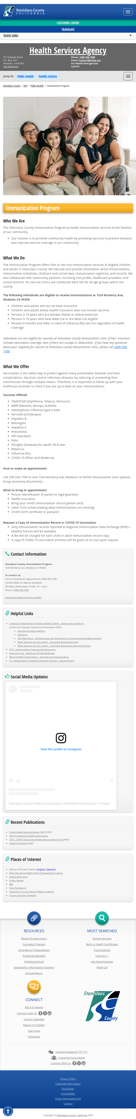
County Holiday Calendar (22, 895)
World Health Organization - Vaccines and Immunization (39, 657)
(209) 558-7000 (87, 57)
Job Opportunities (102, 961)
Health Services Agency (68, 50)
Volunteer (34, 1036)
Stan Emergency (17, 887)
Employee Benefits (34, 956)
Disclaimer (68, 1088)
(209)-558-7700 (21, 590)
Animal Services (102, 938)
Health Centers (48, 76)
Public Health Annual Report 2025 (27, 832)
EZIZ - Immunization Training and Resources (32, 649)
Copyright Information (68, 1083)
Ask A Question (34, 1007)
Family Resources (18, 876)
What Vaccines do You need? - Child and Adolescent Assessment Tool (54, 645)
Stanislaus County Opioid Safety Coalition (31, 891)
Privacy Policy (68, 1078)
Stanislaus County (11, 86)
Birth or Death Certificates (102, 944)
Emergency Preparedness (34, 950)
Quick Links (11, 35)
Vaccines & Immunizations (31, 631)
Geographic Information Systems (34, 967)
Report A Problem (34, 1025)
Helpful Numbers (18, 843)
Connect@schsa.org (90, 60)
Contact (68, 1103)
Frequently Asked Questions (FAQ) (23, 597)
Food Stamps (102, 950)
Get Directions (10, 66)
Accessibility (68, 1093)
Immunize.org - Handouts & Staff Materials (32, 653)
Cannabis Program (34, 944)
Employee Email (34, 961)
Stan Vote (34, 1031)
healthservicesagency (82, 803)
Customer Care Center (71, 1058)
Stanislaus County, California (72, 1115)
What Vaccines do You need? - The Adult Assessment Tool (48, 642)
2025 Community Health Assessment (28, 835)
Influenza (22, 634)
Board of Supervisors (34, 938)
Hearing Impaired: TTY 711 (71, 1052)
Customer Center (68, 22)
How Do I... (102, 956)
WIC (11, 884)
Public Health (25, 76)
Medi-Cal (102, 967)
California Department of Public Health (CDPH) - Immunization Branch (46, 623)
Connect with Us (27, 1013)
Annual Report (34, 973)
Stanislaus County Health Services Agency (36, 803)
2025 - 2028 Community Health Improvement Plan (35, 839)
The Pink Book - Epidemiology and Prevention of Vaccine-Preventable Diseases (60, 638)
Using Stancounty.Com (68, 1098)
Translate (68, 29)
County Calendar (34, 1019)
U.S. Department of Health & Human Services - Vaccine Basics (41, 660)
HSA (25, 86)
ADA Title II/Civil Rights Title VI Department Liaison (36, 873)
